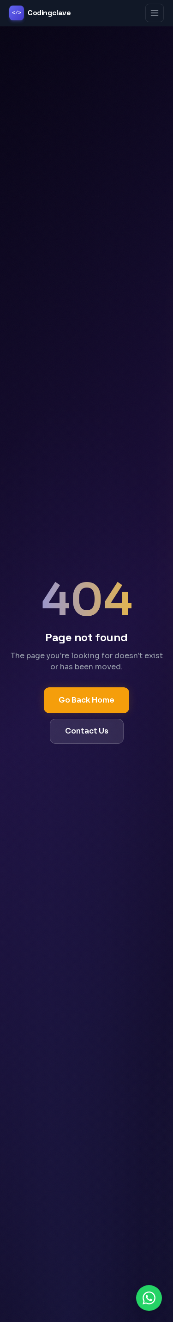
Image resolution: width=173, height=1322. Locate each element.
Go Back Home (86, 700)
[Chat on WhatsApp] (149, 1298)
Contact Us (86, 731)
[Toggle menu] (154, 13)
